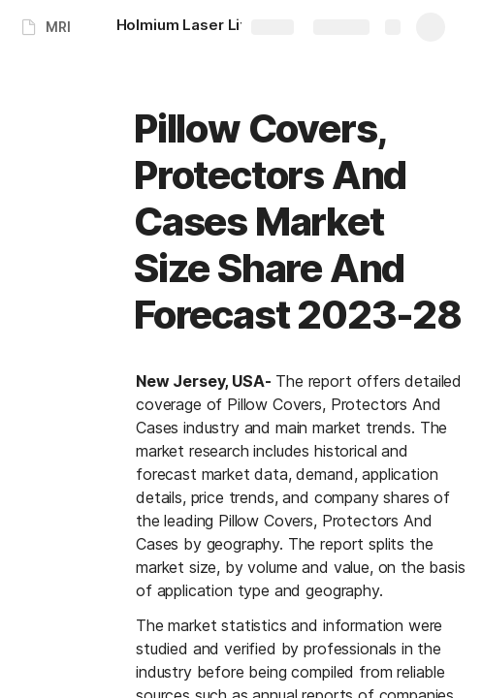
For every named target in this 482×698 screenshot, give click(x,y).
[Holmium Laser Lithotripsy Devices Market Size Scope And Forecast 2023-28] (213, 27)
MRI (58, 26)
